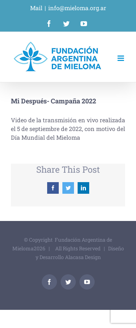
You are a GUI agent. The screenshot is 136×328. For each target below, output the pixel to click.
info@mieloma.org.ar (77, 8)
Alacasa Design (83, 257)
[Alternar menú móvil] (121, 58)
